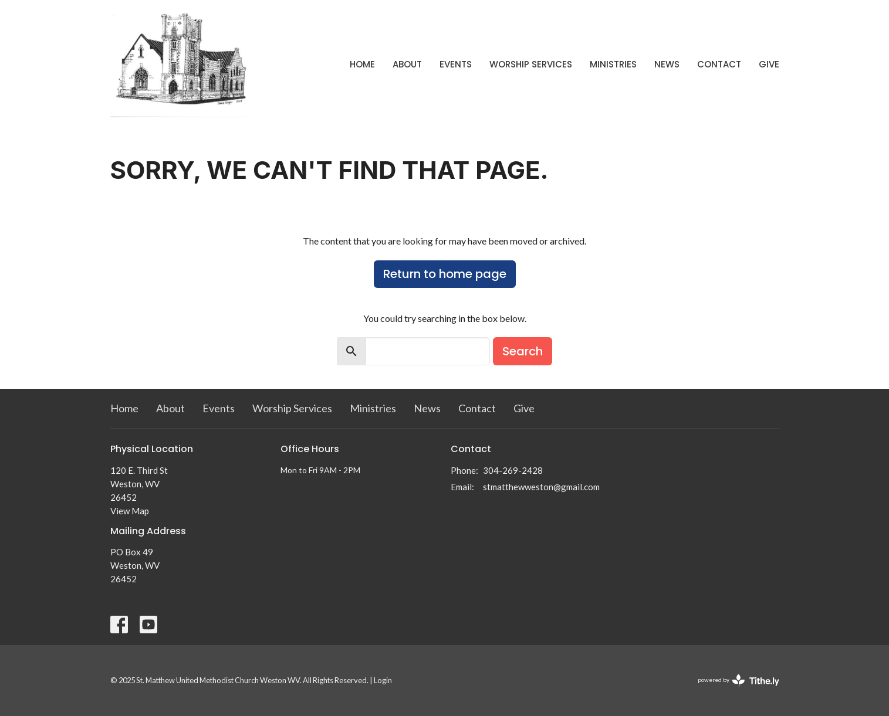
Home (362, 64)
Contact (719, 64)
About (407, 64)
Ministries (613, 64)
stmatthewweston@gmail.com (541, 486)
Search (522, 351)
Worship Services (530, 64)
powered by (738, 680)
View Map (129, 510)
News (667, 64)
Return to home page (444, 274)
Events (456, 64)
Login (383, 680)
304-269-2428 (513, 470)
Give (769, 64)
